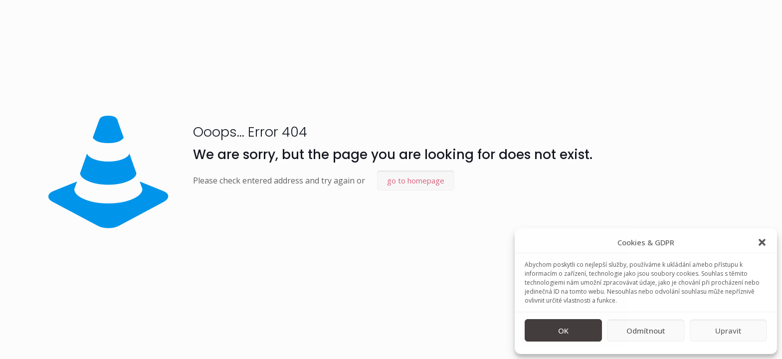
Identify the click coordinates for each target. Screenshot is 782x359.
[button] (762, 242)
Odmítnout (645, 331)
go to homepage (415, 180)
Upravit (728, 331)
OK (563, 331)
